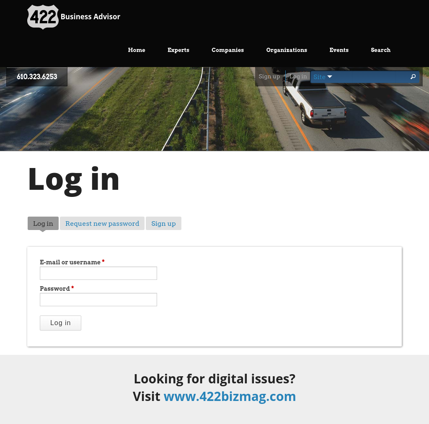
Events (339, 50)
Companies (228, 50)
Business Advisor (73, 17)
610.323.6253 (37, 77)
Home (136, 50)
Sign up (269, 76)
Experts (178, 50)
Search (380, 50)
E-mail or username (72, 262)
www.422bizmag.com (230, 396)
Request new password (102, 224)
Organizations (287, 50)
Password (57, 289)
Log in (298, 76)
